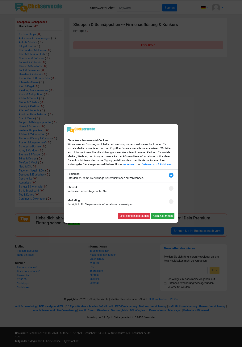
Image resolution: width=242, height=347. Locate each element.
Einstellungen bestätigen (134, 215)
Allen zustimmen (163, 215)
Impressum (129, 164)
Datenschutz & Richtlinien (157, 164)
